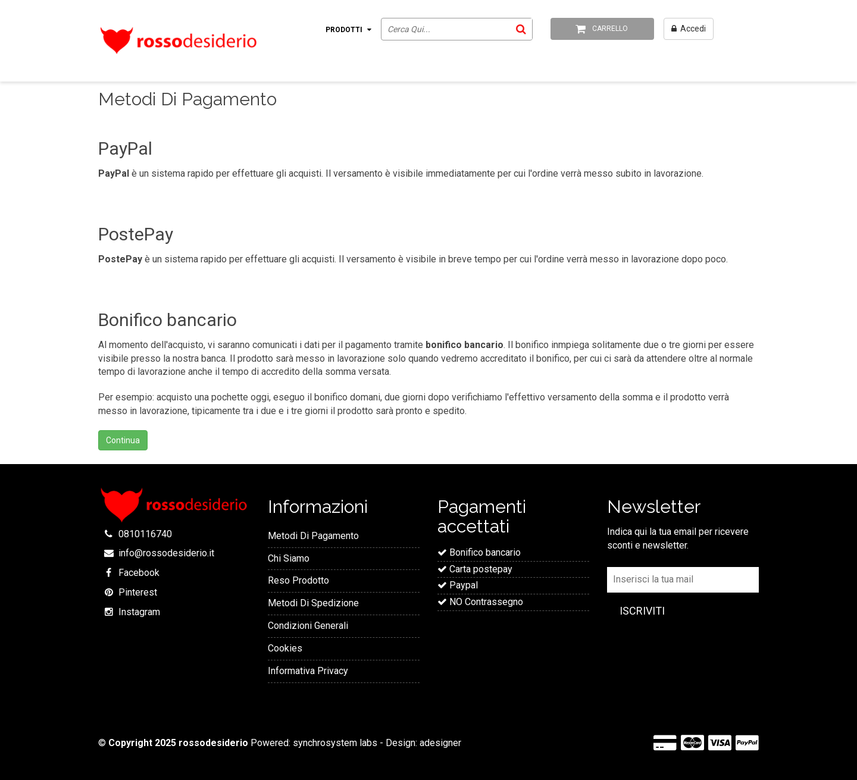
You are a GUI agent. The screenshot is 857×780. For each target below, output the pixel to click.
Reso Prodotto (298, 580)
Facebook (138, 572)
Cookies (285, 648)
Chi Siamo (288, 558)
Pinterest (137, 592)
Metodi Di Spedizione (313, 603)
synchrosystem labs (335, 742)
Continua (123, 440)
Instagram (139, 612)
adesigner (440, 742)
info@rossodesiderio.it (166, 553)
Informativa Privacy (308, 670)
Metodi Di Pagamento (313, 535)
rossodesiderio (213, 742)
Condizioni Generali (308, 625)
